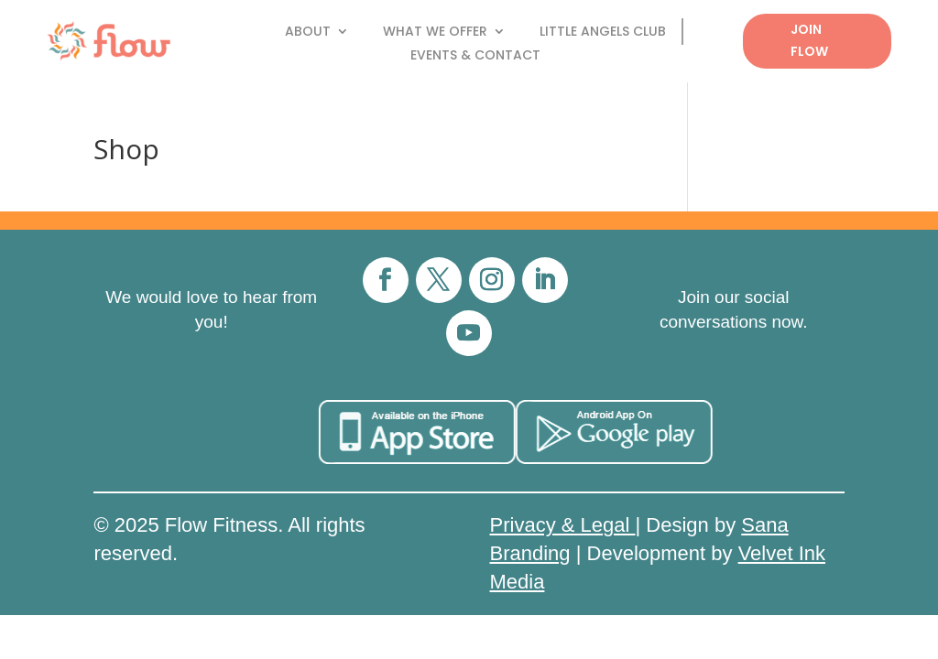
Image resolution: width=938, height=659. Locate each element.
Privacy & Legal (563, 524)
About (308, 32)
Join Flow (809, 40)
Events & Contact (475, 56)
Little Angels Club (603, 32)
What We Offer (435, 32)
